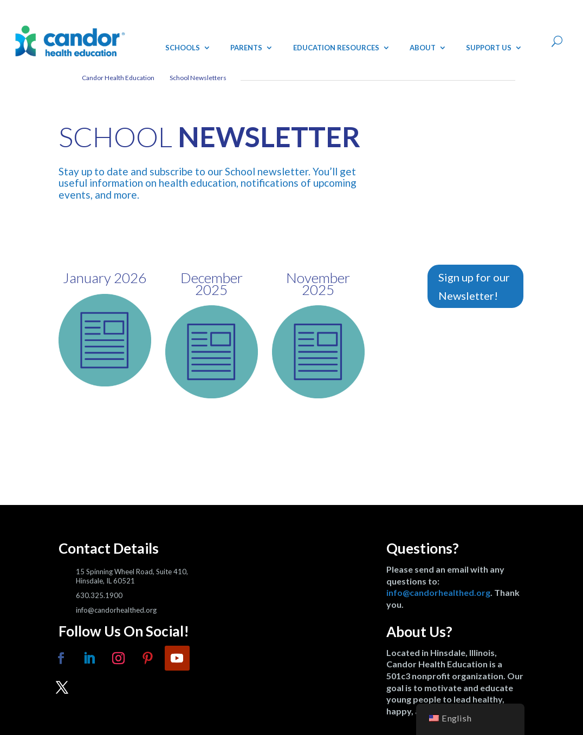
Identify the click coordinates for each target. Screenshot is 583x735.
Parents (246, 47)
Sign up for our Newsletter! (474, 286)
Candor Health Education (118, 78)
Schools (182, 47)
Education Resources (336, 47)
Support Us (488, 47)
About (423, 47)
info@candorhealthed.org (438, 592)
